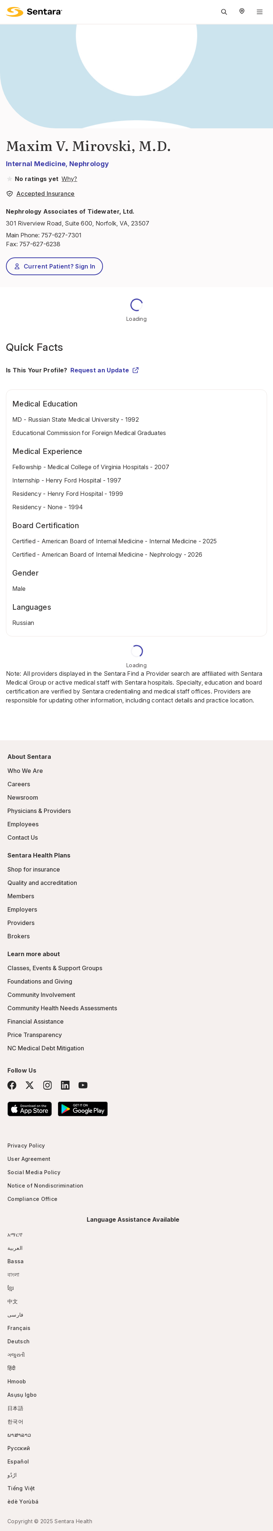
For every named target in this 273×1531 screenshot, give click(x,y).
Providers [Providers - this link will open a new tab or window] (20, 922)
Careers (18, 784)
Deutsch (18, 1341)
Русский (18, 1448)
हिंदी (11, 1368)
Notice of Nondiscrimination (45, 1185)
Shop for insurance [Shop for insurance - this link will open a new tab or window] (33, 869)
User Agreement (28, 1159)
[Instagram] (47, 1085)
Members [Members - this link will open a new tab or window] (20, 896)
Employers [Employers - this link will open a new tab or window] (22, 909)
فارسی (15, 1314)
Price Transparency (34, 1034)
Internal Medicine (36, 164)
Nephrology (89, 164)
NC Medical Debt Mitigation (45, 1048)
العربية (15, 1248)
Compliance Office (32, 1199)
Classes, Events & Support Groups (54, 968)
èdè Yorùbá (23, 1501)
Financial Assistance (35, 1021)
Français (19, 1328)
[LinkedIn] (65, 1085)
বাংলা (13, 1274)
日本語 (15, 1408)
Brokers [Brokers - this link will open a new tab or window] (18, 936)
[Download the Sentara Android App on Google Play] (83, 1109)
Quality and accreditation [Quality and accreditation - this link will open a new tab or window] (42, 882)
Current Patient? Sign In (54, 266)
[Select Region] (241, 11)
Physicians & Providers (39, 810)
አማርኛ (15, 1234)
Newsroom (22, 797)
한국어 (15, 1421)
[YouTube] (83, 1085)
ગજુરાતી (16, 1354)
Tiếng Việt (21, 1488)
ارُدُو (12, 1475)
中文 (12, 1301)
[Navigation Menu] (259, 11)
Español (18, 1461)
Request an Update (104, 370)
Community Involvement (41, 994)
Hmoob (16, 1381)
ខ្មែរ (10, 1288)
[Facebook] (11, 1085)
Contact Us (22, 837)
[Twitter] (29, 1085)
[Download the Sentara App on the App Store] (29, 1109)
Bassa (15, 1261)
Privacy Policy (26, 1145)
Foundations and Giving (39, 981)
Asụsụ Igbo (22, 1395)
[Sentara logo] (34, 11)
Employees (23, 824)
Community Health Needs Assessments (62, 1008)
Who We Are (25, 770)
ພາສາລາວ (19, 1435)
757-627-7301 (61, 235)
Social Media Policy (33, 1172)
